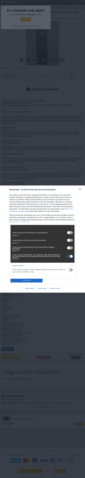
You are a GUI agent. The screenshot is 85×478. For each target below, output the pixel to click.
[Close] (81, 190)
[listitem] (42, 228)
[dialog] (42, 239)
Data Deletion (30, 288)
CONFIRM (26, 280)
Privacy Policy (55, 288)
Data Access (42, 288)
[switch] (70, 232)
